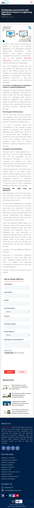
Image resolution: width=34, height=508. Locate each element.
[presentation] (14, 359)
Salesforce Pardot (6, 474)
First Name (8, 284)
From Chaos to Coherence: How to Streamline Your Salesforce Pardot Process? (20, 411)
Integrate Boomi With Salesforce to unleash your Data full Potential (20, 403)
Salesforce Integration (8, 462)
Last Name (8, 292)
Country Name (9, 308)
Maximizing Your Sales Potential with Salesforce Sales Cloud (20, 387)
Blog (16, 504)
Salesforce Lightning (7, 467)
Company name (10, 324)
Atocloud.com (6, 427)
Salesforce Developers (8, 479)
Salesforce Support (7, 465)
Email (6, 300)
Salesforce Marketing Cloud (9, 476)
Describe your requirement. (14, 339)
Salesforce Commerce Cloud (10, 472)
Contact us (21, 504)
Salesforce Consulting (8, 458)
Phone (6, 316)
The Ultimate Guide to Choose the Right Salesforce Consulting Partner (21, 395)
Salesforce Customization (9, 460)
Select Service (9, 331)
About (11, 504)
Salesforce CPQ (6, 469)
